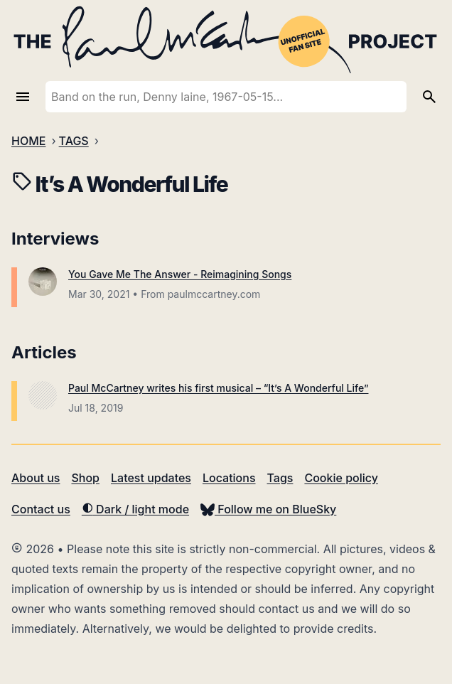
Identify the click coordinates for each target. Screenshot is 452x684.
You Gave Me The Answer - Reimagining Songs (179, 274)
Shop (85, 478)
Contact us (40, 509)
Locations (229, 478)
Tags (280, 478)
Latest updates (151, 478)
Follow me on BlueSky (268, 509)
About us (35, 478)
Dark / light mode (135, 509)
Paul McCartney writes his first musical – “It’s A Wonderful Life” (218, 388)
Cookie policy (340, 478)
